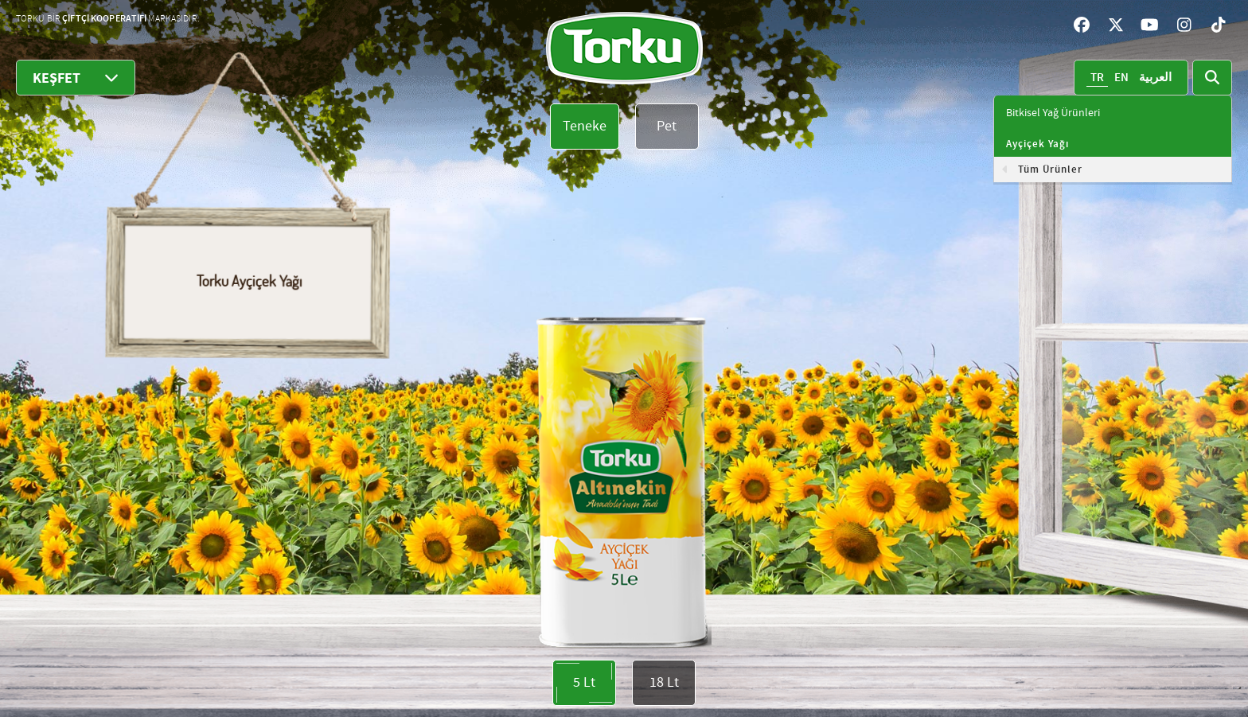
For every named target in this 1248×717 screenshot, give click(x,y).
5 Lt (584, 682)
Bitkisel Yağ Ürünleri (1053, 113)
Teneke (584, 126)
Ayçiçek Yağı (1037, 144)
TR (1097, 78)
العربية (1155, 78)
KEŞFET (76, 77)
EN (1121, 78)
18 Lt (664, 682)
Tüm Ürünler (1050, 169)
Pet (667, 126)
